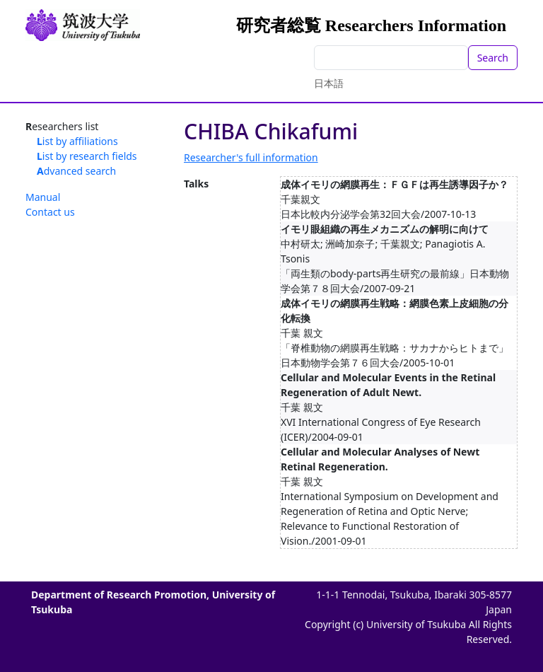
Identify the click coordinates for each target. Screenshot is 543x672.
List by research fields (87, 156)
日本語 (329, 83)
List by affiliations (77, 141)
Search (492, 57)
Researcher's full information (251, 157)
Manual (42, 197)
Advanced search (76, 171)
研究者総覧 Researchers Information (371, 25)
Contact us (50, 212)
